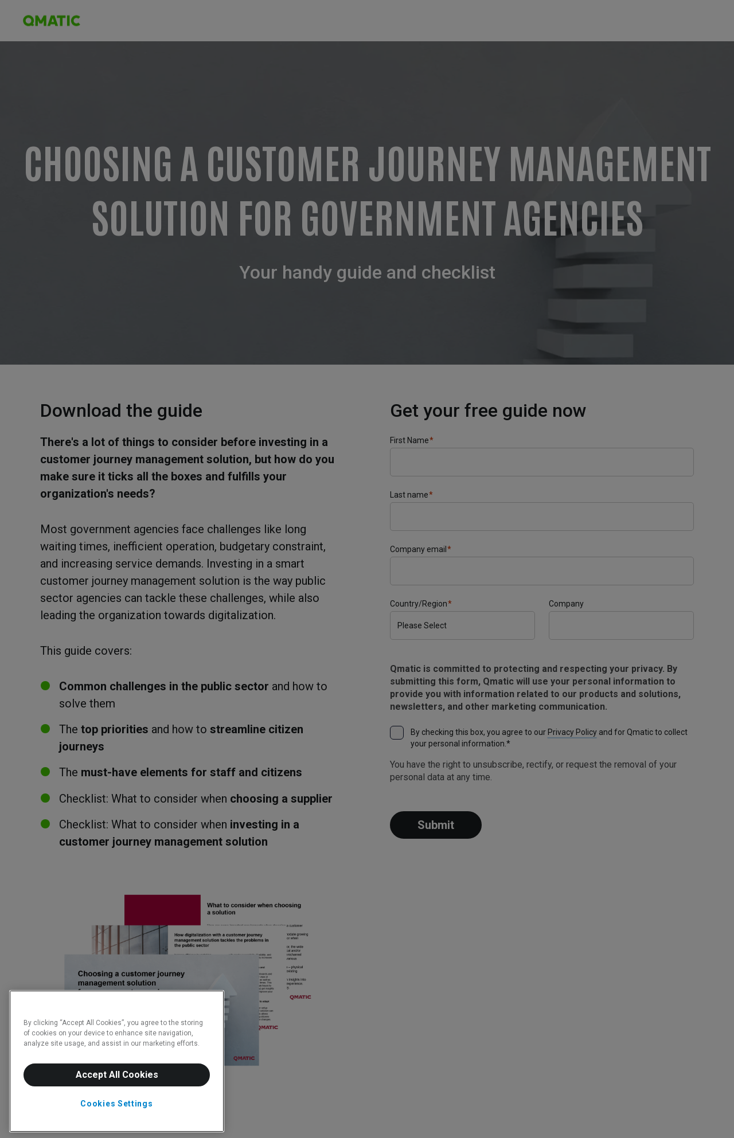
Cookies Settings (116, 1103)
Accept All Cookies (117, 1074)
